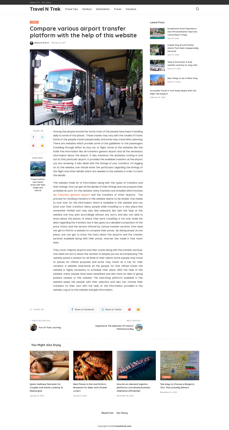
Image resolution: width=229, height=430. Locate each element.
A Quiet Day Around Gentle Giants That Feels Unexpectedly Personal (181, 48)
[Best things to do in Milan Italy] (157, 80)
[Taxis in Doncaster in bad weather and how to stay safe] (157, 65)
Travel (34, 22)
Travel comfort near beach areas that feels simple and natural (37, 185)
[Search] (197, 9)
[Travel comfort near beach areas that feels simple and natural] (38, 168)
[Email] (42, 145)
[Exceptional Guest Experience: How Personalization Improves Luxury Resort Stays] (157, 33)
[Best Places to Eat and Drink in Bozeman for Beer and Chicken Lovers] (92, 365)
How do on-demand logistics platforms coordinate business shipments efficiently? (134, 387)
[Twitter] (42, 137)
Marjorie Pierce (41, 43)
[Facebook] (33, 137)
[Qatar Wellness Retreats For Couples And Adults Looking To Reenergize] (49, 365)
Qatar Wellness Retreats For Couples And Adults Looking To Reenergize (47, 387)
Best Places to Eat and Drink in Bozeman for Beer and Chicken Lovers (91, 387)
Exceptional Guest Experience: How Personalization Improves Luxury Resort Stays (183, 31)
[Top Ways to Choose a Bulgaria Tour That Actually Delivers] (179, 365)
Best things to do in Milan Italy (183, 78)
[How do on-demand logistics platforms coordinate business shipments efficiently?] (136, 365)
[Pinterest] (33, 145)
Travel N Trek (45, 9)
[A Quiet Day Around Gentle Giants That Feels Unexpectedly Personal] (157, 49)
